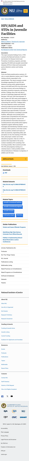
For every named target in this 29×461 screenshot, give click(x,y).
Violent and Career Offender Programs (14, 227)
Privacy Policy (4, 436)
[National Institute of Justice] (23, 412)
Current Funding (5, 336)
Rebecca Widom (6, 41)
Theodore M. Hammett (18, 41)
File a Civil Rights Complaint (9, 389)
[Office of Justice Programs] (4, 10)
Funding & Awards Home (8, 328)
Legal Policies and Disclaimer (8, 439)
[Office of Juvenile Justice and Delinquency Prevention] (6, 418)
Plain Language (5, 432)
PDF (6, 173)
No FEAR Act (4, 443)
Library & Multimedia (9, 18)
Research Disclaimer (6, 318)
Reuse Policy (4, 368)
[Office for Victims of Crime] (14, 418)
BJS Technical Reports (20, 49)
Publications (4, 357)
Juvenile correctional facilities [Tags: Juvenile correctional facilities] (12, 202)
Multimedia (4, 364)
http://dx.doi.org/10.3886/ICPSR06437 (14, 191)
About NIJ (4, 303)
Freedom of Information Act (8, 447)
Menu (25, 10)
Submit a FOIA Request (7, 385)
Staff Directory (5, 381)
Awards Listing (5, 332)
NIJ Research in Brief (7, 49)
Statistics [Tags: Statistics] (19, 215)
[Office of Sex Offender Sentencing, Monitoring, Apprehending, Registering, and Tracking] (23, 418)
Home (2, 18)
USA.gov (3, 450)
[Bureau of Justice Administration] (6, 412)
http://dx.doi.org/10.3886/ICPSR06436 (14, 185)
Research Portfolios (6, 315)
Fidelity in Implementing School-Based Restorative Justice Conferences (13, 240)
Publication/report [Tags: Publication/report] (8, 215)
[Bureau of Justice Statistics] (14, 413)
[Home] (16, 11)
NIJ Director (4, 311)
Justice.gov (4, 454)
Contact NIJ (4, 377)
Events (3, 349)
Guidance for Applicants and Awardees (12, 339)
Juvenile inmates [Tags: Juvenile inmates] (8, 210)
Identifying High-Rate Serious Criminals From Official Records (12, 233)
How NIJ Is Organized (7, 307)
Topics (3, 360)
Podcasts (3, 353)
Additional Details (8, 159)
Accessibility (4, 428)
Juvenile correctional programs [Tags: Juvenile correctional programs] (12, 206)
